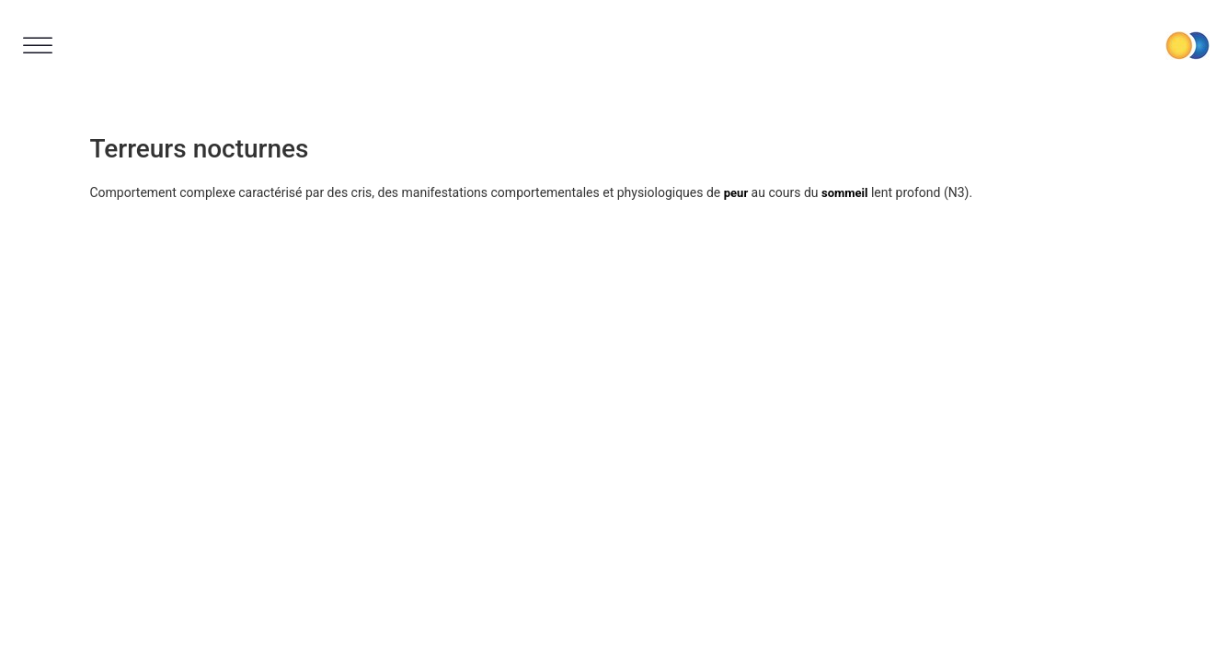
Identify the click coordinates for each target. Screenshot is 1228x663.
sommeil (844, 193)
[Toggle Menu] (37, 45)
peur (736, 193)
